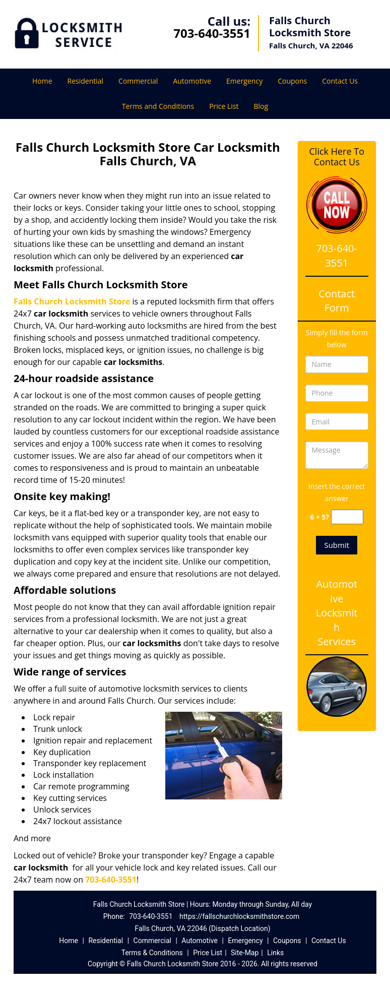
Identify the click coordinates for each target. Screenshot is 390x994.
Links (275, 953)
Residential (86, 81)
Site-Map (244, 953)
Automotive (192, 81)
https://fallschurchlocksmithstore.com (239, 916)
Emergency (244, 81)
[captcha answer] (347, 517)
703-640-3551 (211, 33)
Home (42, 81)
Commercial (138, 81)
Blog (261, 106)
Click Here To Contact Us (336, 156)
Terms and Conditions (158, 106)
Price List (223, 106)
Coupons (292, 81)
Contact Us (340, 81)
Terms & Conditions (152, 953)
